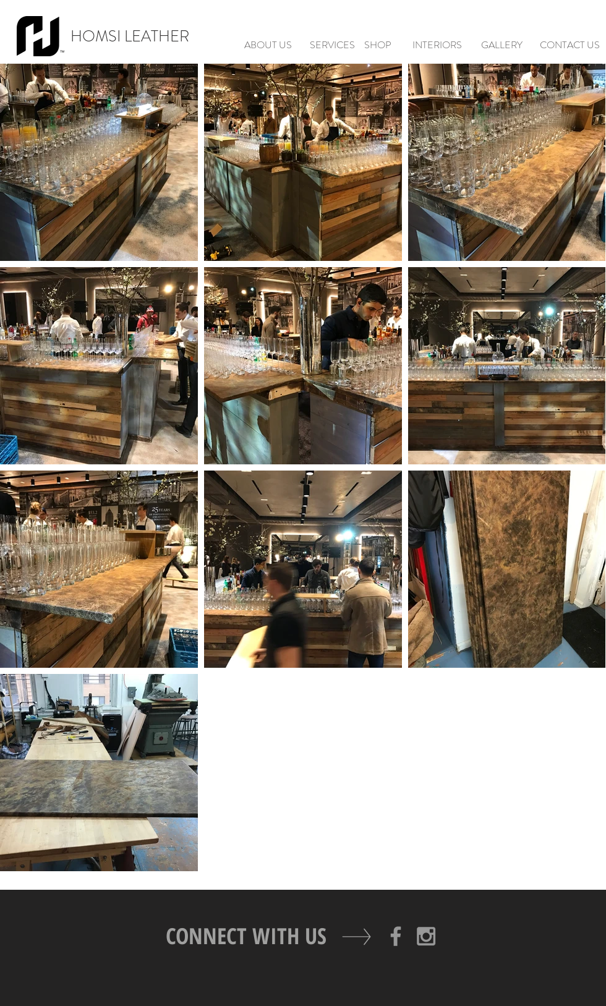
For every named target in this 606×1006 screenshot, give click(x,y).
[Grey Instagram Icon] (426, 936)
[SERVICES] (332, 45)
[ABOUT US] (268, 45)
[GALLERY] (501, 45)
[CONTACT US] (569, 45)
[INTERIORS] (437, 45)
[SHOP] (377, 45)
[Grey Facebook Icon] (396, 936)
